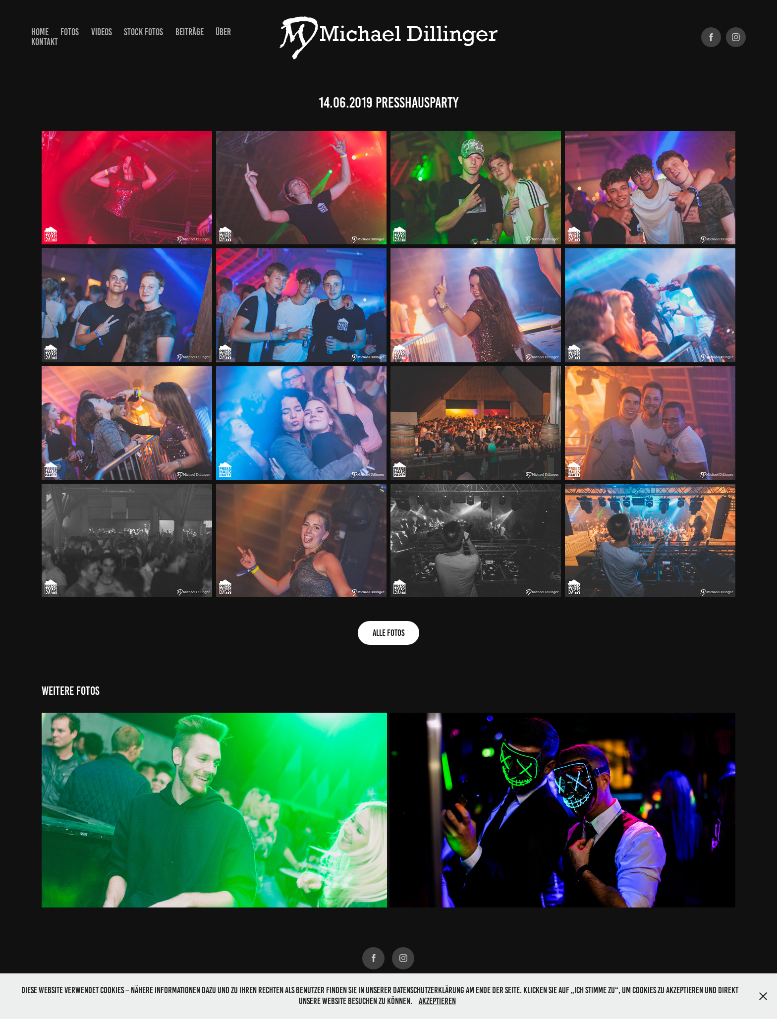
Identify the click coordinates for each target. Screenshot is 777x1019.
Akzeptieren (437, 1001)
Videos (101, 32)
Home (40, 32)
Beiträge (189, 32)
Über (223, 32)
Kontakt (44, 42)
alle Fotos (388, 633)
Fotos (69, 32)
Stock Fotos (143, 32)
